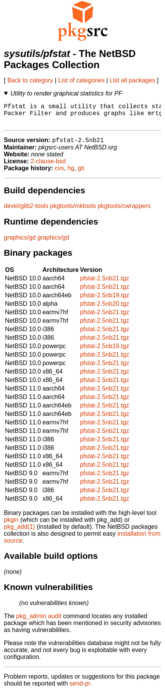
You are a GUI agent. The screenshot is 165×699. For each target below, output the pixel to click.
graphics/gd (20, 243)
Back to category (30, 80)
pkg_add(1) (19, 532)
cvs (59, 174)
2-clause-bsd (48, 167)
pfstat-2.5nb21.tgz (104, 284)
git (81, 174)
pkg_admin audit (38, 622)
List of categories (81, 80)
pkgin (11, 525)
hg (70, 174)
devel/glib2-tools (26, 211)
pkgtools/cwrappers (124, 211)
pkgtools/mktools (73, 211)
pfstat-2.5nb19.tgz (104, 301)
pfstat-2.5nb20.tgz (104, 309)
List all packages (132, 80)
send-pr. (81, 689)
